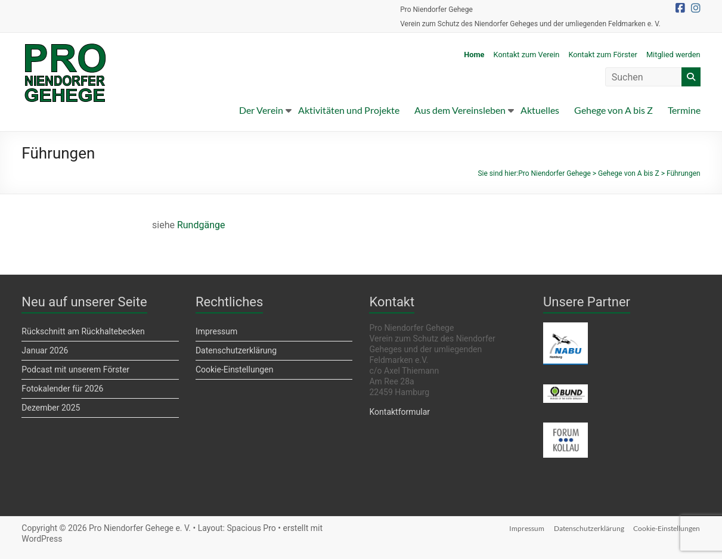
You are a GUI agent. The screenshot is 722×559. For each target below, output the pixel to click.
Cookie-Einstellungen (234, 369)
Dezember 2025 (50, 407)
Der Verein (261, 110)
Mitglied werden (673, 54)
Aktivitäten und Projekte (348, 110)
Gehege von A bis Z (613, 110)
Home (474, 54)
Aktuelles (539, 110)
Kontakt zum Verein (527, 54)
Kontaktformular (399, 412)
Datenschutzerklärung (236, 350)
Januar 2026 (44, 350)
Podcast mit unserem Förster (75, 369)
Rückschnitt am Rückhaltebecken (82, 331)
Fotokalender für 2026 (62, 388)
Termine (684, 110)
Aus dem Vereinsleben (460, 110)
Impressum (216, 331)
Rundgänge (201, 225)
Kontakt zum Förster (602, 54)
